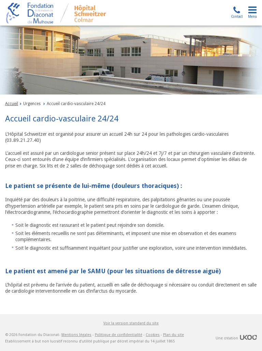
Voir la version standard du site (131, 323)
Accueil (11, 103)
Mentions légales (76, 335)
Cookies (153, 335)
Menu (252, 16)
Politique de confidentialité (118, 335)
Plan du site (173, 335)
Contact (237, 16)
